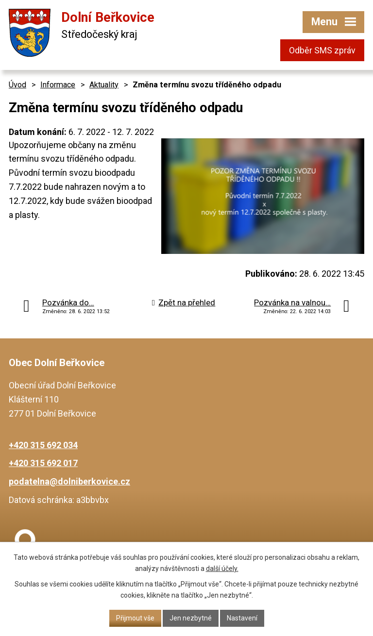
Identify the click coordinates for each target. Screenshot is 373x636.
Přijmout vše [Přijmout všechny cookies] (135, 618)
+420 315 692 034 (43, 445)
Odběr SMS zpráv (322, 50)
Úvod (17, 84)
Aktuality (104, 84)
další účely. (222, 568)
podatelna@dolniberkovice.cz (69, 481)
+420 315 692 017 (43, 463)
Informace (57, 84)
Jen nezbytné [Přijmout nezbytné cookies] (191, 618)
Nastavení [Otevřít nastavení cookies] (242, 618)
